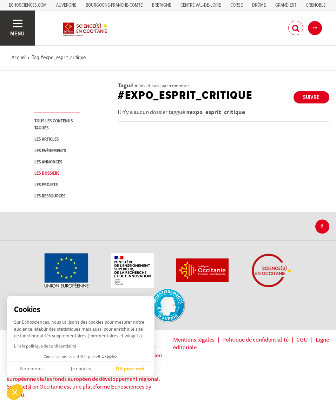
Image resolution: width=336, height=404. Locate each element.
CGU (302, 339)
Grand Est (285, 5)
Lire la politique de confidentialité (45, 346)
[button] (14, 392)
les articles (46, 139)
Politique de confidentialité (255, 339)
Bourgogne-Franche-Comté (114, 5)
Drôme (259, 5)
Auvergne (66, 5)
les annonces (48, 162)
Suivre (311, 97)
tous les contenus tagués (53, 124)
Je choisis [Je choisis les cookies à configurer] (81, 368)
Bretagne (161, 5)
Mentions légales (194, 339)
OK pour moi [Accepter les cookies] (130, 368)
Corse (236, 5)
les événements (50, 151)
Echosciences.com (28, 5)
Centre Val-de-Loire (200, 5)
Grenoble (316, 5)
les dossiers (46, 173)
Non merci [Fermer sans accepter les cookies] (31, 368)
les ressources (49, 196)
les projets (46, 185)
